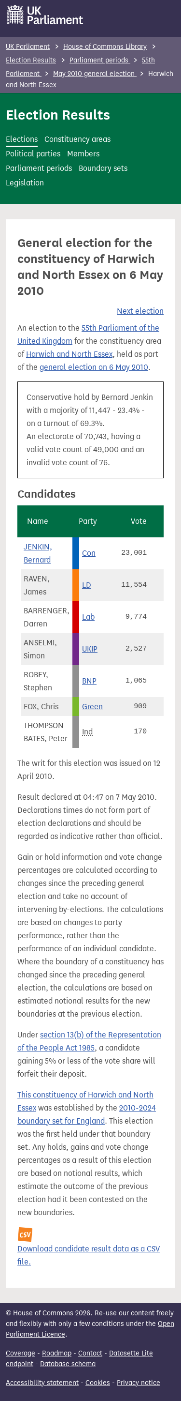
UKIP (89, 649)
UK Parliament (28, 47)
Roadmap (56, 1353)
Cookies (97, 1383)
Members (83, 153)
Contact (90, 1353)
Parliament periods (100, 60)
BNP (89, 680)
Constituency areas (77, 139)
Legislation (25, 182)
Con (89, 553)
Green (92, 706)
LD (86, 585)
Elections (22, 139)
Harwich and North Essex (69, 354)
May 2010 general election (95, 74)
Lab (88, 617)
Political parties (33, 153)
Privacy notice (138, 1383)
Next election (140, 311)
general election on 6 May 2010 (94, 367)
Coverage (20, 1353)
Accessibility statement (42, 1383)
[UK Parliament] (45, 14)
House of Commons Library (105, 47)
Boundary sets (103, 168)
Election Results (31, 60)
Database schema (68, 1364)
